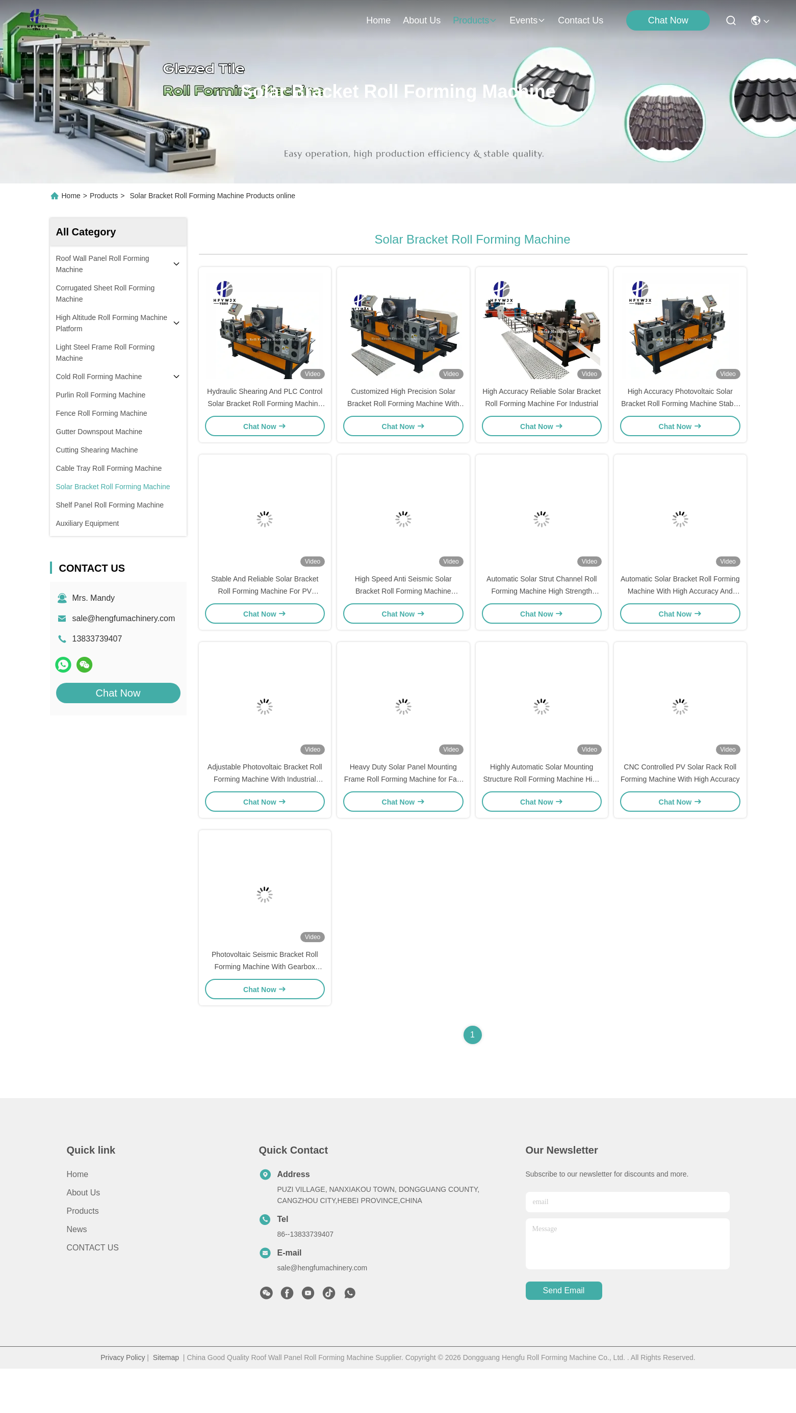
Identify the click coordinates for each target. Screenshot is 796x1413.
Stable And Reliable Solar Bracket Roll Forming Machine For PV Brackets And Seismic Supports (264, 613)
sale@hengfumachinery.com (123, 618)
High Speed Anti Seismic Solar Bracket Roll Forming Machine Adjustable (403, 613)
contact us (580, 20)
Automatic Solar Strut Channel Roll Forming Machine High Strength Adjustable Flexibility (541, 613)
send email (564, 1335)
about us (422, 20)
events (527, 20)
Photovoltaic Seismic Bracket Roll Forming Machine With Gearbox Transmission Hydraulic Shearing (265, 1011)
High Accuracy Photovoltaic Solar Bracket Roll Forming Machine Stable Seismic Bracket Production (680, 414)
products (475, 20)
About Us (83, 1237)
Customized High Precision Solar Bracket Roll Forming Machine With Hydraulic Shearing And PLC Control (403, 414)
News (77, 1273)
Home (378, 20)
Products (104, 196)
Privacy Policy (122, 1402)
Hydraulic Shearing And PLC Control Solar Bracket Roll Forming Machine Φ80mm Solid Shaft (264, 414)
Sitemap (166, 1402)
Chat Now (668, 20)
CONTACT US (93, 1292)
